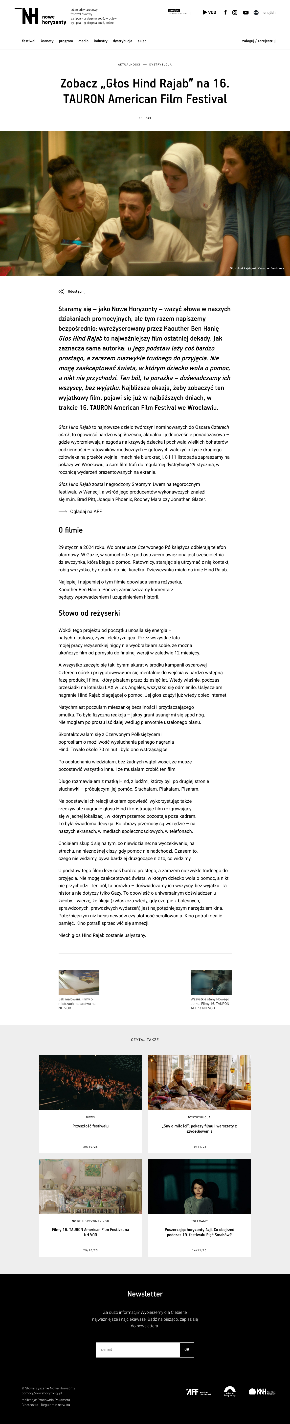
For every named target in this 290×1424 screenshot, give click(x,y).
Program (66, 41)
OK (186, 1349)
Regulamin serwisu (55, 1405)
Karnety (47, 41)
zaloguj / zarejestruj (258, 41)
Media (83, 41)
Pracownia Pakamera (54, 1400)
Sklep (142, 41)
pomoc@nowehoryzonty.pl (42, 1393)
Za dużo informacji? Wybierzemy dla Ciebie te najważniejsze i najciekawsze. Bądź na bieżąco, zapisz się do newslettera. (145, 1319)
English (270, 12)
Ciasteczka (30, 1405)
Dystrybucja (122, 41)
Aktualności (129, 64)
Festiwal (29, 41)
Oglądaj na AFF (86, 511)
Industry (101, 41)
